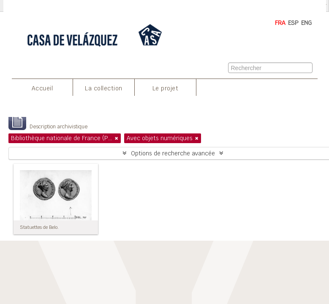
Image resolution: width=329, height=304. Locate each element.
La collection (103, 88)
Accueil (42, 88)
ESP (293, 23)
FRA (280, 23)
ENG (306, 23)
